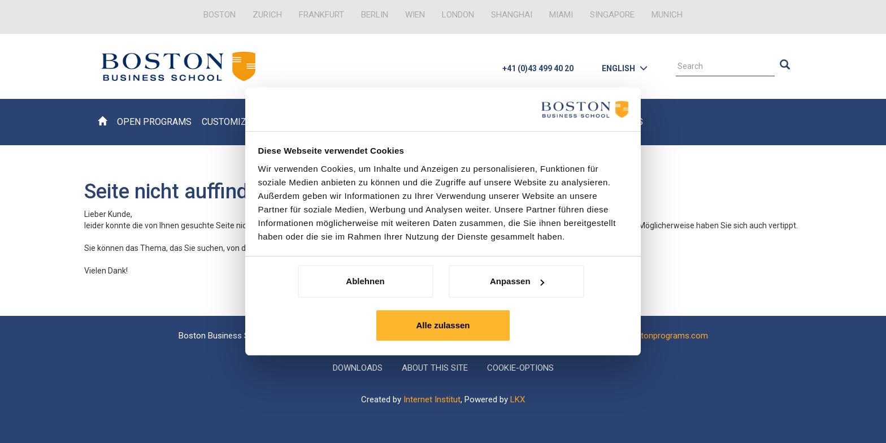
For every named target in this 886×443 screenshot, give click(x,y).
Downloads (358, 368)
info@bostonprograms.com (656, 336)
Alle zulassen (443, 325)
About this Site (435, 368)
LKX (517, 399)
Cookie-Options (520, 368)
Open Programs (154, 121)
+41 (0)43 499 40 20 (538, 68)
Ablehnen (365, 281)
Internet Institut (432, 399)
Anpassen (517, 281)
